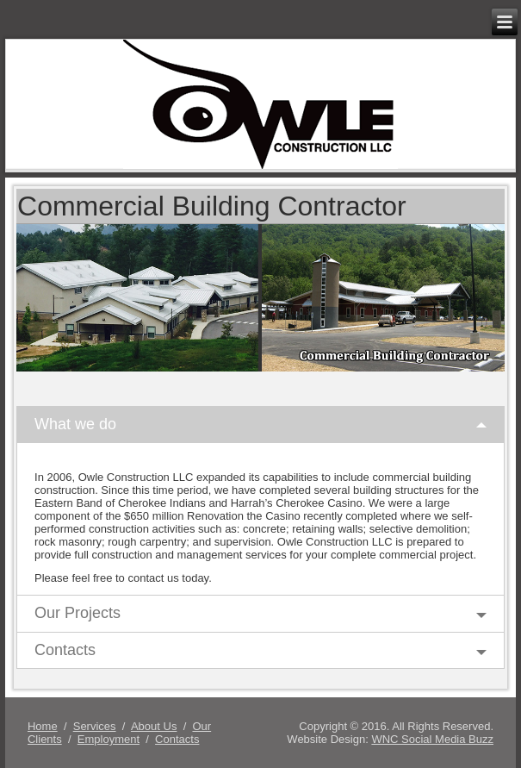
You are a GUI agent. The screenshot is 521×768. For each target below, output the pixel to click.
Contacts (65, 650)
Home (43, 726)
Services (94, 726)
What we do (75, 424)
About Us (154, 726)
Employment (109, 739)
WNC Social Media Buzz (432, 739)
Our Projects (77, 612)
